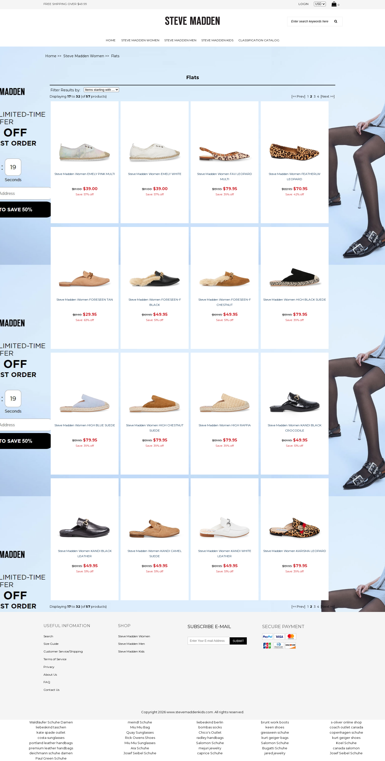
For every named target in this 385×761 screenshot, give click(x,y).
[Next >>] (328, 96)
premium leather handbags (51, 748)
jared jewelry (274, 753)
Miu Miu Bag (140, 727)
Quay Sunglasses (140, 732)
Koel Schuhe (346, 743)
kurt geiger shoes (346, 738)
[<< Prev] (298, 96)
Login (303, 4)
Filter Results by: (65, 90)
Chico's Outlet (210, 732)
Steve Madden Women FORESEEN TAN (84, 299)
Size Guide (50, 644)
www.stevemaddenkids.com (190, 712)
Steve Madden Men (180, 40)
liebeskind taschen (51, 727)
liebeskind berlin (210, 722)
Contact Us (51, 690)
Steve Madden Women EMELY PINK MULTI (84, 174)
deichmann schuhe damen (51, 753)
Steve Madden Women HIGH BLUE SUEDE (84, 425)
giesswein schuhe (275, 732)
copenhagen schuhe (346, 732)
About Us (50, 674)
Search (48, 636)
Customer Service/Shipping (63, 651)
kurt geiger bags (274, 738)
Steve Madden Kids (217, 40)
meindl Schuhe (140, 722)
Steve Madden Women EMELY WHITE (154, 174)
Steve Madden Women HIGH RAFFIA (225, 425)
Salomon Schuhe (210, 743)
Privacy (48, 667)
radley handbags (210, 738)
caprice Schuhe (210, 753)
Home (111, 40)
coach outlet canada (346, 727)
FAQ (46, 682)
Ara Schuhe (140, 748)
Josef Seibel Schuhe (140, 753)
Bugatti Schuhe (274, 748)
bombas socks (210, 727)
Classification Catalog (258, 40)
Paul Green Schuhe (51, 758)
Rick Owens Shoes (140, 738)
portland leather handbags (51, 743)
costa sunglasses (51, 738)
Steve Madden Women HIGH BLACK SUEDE (294, 299)
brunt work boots (275, 722)
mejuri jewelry (210, 748)
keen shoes (274, 727)
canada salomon (346, 748)
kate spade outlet (51, 732)
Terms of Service (54, 659)
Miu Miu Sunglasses (140, 743)
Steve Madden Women (140, 40)
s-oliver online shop (346, 722)
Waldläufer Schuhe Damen (51, 722)
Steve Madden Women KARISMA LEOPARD (294, 551)
